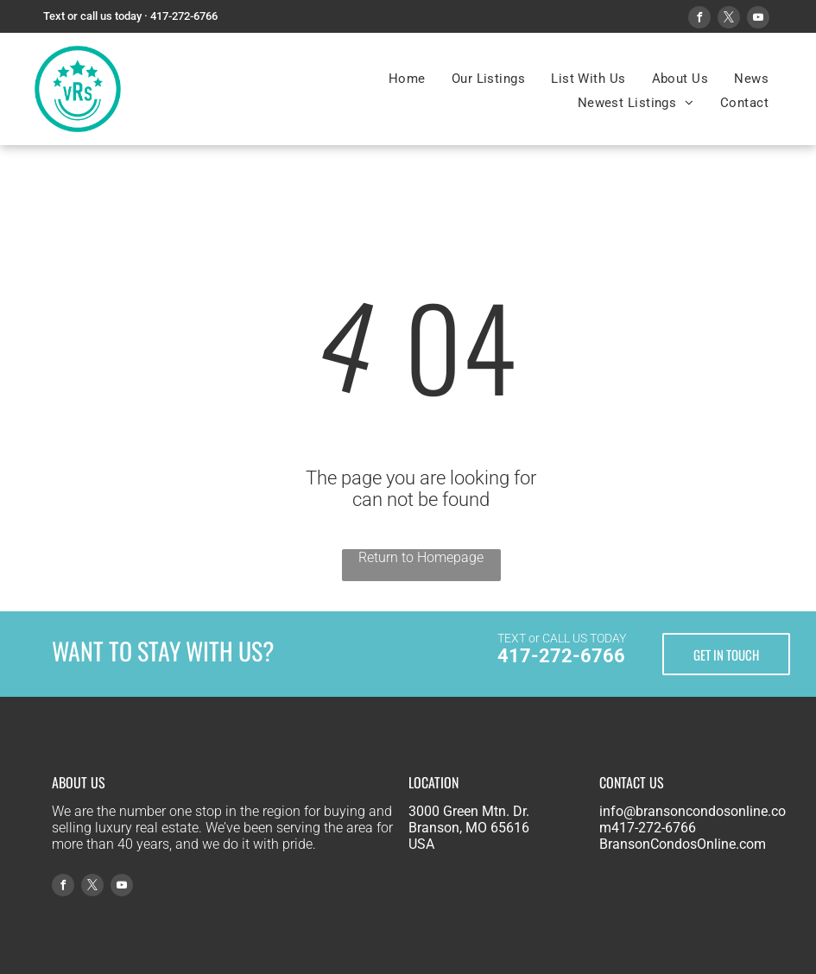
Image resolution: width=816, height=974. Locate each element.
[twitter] (729, 19)
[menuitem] (407, 78)
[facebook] (699, 19)
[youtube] (758, 19)
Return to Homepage (421, 557)
